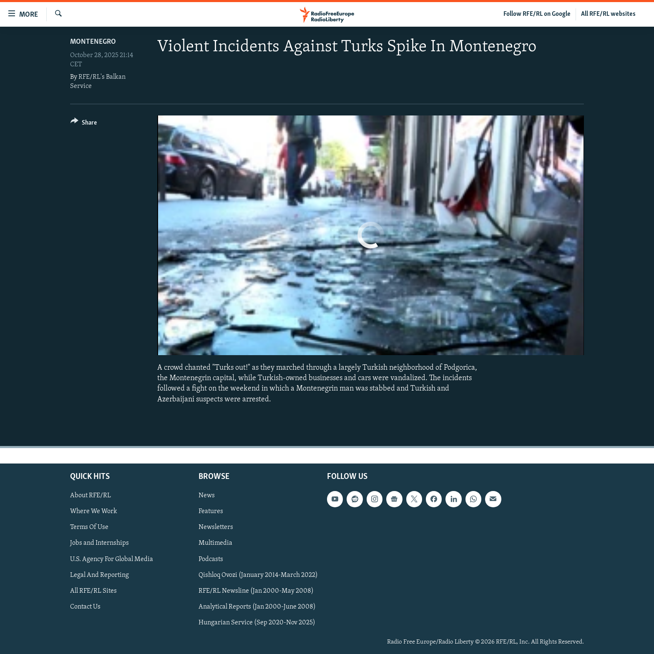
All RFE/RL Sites (93, 590)
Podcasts (211, 559)
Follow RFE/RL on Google (537, 14)
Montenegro (93, 42)
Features (211, 511)
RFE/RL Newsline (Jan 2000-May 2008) (256, 590)
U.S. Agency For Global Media (111, 559)
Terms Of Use (89, 527)
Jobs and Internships (99, 543)
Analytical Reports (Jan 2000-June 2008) (257, 607)
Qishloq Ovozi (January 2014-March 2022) (258, 574)
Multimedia (215, 543)
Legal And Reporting (99, 574)
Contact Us (85, 607)
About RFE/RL (90, 495)
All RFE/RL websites (608, 14)
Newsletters (216, 527)
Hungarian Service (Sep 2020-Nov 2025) (257, 622)
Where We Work (93, 511)
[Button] (83, 124)
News (207, 495)
